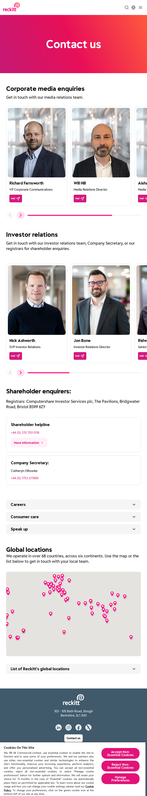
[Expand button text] (73, 505)
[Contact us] (73, 738)
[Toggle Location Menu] (133, 7)
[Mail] (15, 198)
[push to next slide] (20, 215)
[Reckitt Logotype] (11, 7)
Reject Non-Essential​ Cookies (120, 766)
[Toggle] (140, 7)
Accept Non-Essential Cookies (120, 753)
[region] (72, 769)
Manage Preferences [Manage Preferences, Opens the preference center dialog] (120, 778)
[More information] (29, 443)
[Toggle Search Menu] (127, 7)
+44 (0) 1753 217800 (24, 478)
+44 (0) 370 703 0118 (25, 432)
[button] (131, 637)
